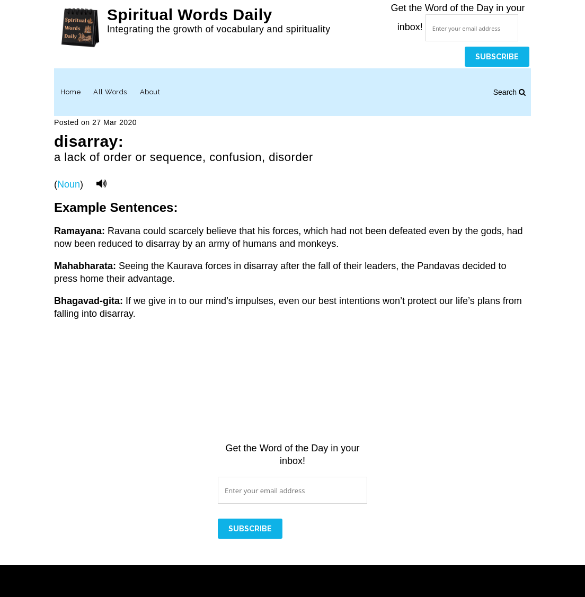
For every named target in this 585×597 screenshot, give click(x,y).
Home (70, 92)
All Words (110, 92)
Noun (68, 184)
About (150, 92)
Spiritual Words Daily (189, 14)
